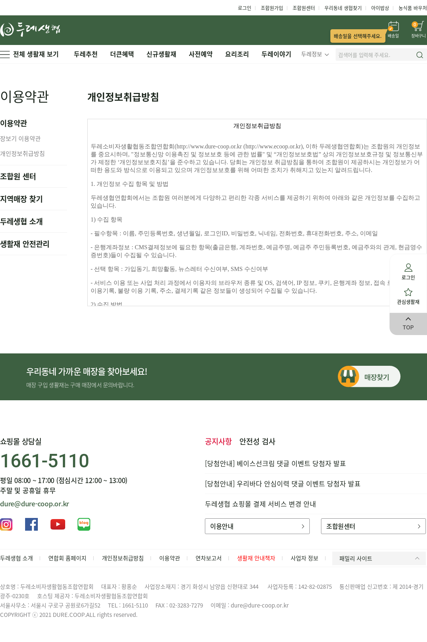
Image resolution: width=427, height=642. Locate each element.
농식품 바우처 (413, 7)
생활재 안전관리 (24, 243)
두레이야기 (276, 53)
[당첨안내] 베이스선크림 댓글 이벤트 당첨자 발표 (275, 463)
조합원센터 (304, 7)
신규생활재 (161, 53)
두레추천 (86, 53)
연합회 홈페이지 (67, 558)
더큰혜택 (122, 53)
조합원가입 (272, 7)
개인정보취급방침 (22, 153)
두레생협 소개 (21, 221)
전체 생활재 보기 (29, 53)
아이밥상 (380, 7)
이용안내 (257, 526)
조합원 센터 (18, 176)
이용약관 (169, 558)
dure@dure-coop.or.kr (34, 503)
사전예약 (201, 53)
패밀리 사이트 (380, 558)
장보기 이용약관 (20, 138)
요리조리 (237, 53)
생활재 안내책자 (256, 558)
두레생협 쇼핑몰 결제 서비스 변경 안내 (260, 504)
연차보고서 (209, 558)
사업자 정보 (304, 558)
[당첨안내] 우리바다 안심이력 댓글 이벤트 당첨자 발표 (283, 484)
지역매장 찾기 (21, 198)
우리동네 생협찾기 (343, 7)
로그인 (244, 7)
